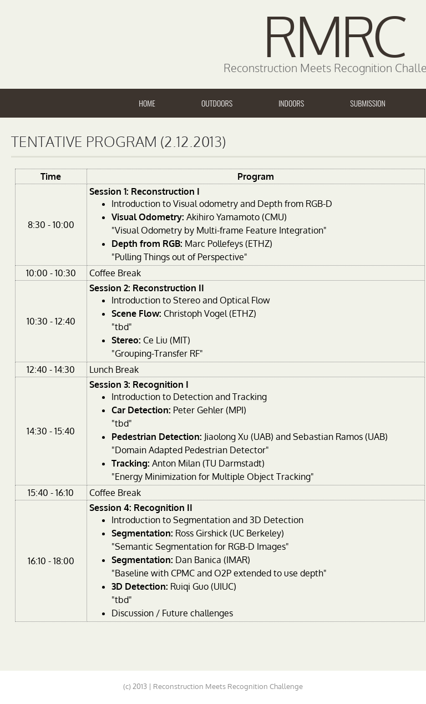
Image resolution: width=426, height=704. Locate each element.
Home (147, 103)
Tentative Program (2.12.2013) (118, 141)
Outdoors (216, 103)
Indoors (291, 103)
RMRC (333, 35)
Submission (368, 103)
